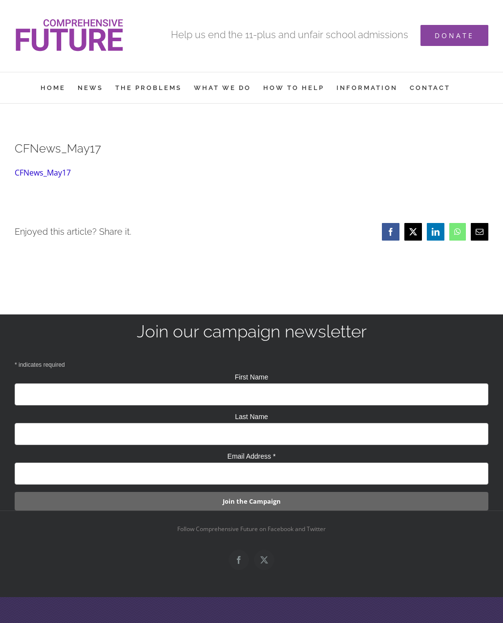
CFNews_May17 (43, 172)
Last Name (251, 417)
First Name (251, 377)
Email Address (252, 456)
